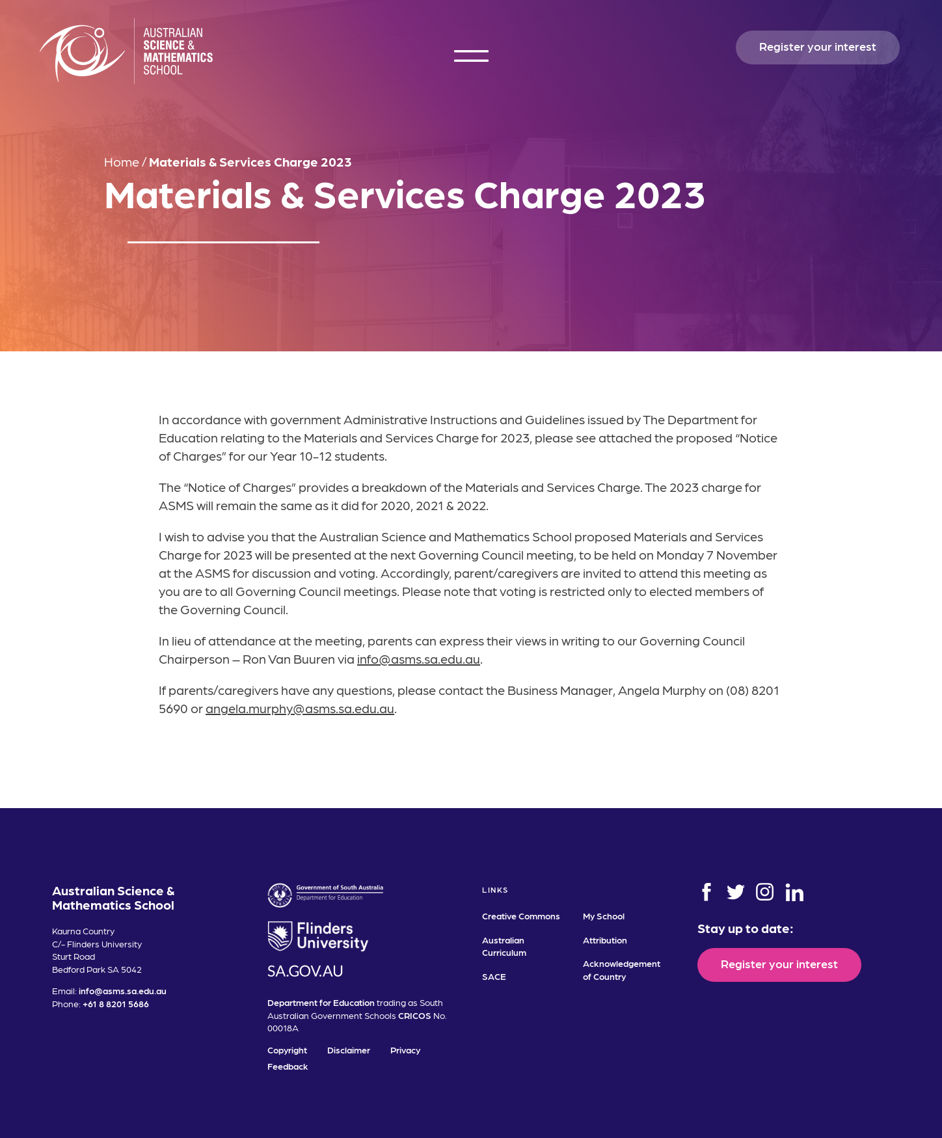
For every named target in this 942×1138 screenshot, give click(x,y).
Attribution (605, 939)
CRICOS (414, 1015)
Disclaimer (348, 1049)
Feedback (287, 1066)
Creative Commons (521, 915)
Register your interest (817, 46)
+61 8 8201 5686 (116, 1003)
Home (121, 161)
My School (604, 915)
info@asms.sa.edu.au (418, 658)
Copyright (287, 1049)
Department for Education (321, 1002)
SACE (494, 976)
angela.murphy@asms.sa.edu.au (300, 708)
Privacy (405, 1049)
